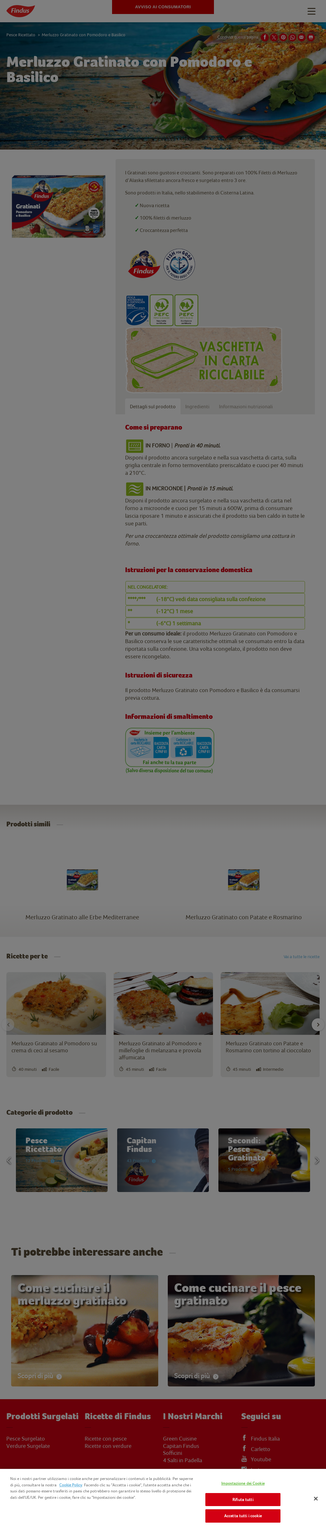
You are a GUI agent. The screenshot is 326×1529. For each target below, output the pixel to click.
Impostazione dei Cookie (243, 1483)
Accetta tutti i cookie (243, 1515)
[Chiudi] (316, 1499)
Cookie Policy (70, 1485)
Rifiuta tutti (242, 1499)
